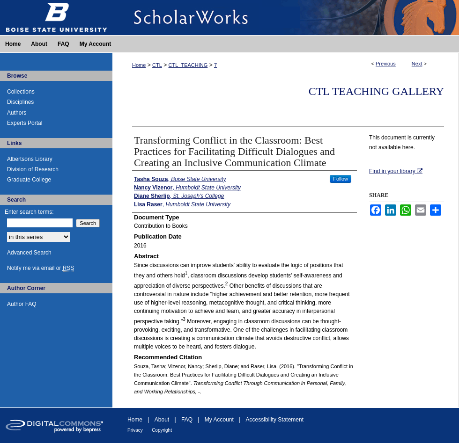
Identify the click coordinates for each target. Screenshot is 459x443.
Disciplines (20, 102)
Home (139, 65)
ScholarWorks (285, 17)
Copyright (162, 430)
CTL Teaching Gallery (376, 91)
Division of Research (33, 169)
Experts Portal (24, 123)
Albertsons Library (29, 159)
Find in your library (395, 171)
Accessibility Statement (275, 419)
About (162, 419)
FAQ (186, 419)
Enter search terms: (29, 212)
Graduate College (29, 179)
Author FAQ (22, 304)
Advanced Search (29, 252)
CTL (157, 65)
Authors (16, 112)
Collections (21, 91)
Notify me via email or (40, 268)
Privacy (135, 430)
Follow (340, 179)
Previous (386, 63)
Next (417, 63)
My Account (219, 419)
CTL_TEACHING (188, 65)
